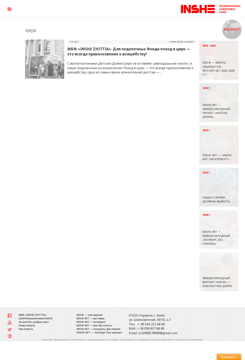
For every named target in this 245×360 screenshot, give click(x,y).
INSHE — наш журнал (89, 315)
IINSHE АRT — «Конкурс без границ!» (99, 332)
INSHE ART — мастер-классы (94, 325)
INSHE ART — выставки (90, 318)
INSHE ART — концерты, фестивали (98, 329)
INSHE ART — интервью (90, 322)
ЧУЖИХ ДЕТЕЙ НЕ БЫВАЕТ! (181, 42)
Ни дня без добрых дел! (34, 322)
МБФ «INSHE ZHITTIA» (32, 315)
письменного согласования (189, 339)
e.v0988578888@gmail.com (157, 333)
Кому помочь (27, 325)
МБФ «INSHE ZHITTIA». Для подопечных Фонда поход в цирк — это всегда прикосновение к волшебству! (128, 51)
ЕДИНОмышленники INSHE (35, 318)
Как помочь (26, 329)
